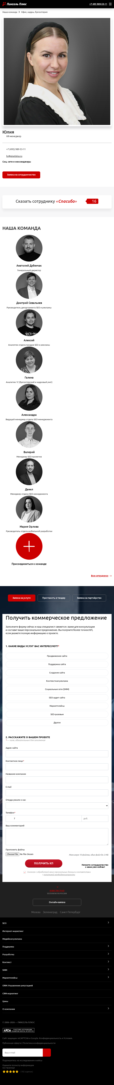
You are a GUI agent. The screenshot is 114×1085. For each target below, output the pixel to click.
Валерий (29, 452)
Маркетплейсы (9, 978)
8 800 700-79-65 (57, 890)
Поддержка (8, 946)
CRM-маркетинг (10, 993)
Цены (5, 1001)
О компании (8, 1009)
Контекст (6, 962)
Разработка (8, 954)
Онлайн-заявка (57, 902)
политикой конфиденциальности (59, 875)
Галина (29, 377)
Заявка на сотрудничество (21, 174)
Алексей (29, 340)
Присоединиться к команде (29, 563)
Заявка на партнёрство (89, 598)
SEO (4, 923)
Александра (29, 414)
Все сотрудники (99, 575)
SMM (4, 970)
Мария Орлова (29, 526)
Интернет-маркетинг (13, 931)
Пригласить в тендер (53, 598)
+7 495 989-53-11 (98, 4)
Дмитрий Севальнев (29, 302)
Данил (29, 489)
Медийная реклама (12, 939)
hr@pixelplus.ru (14, 156)
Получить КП (43, 863)
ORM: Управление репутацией (17, 985)
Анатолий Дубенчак (29, 265)
